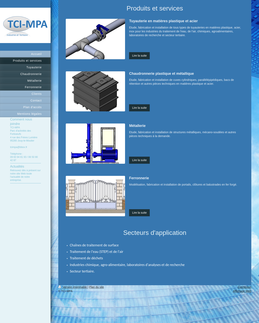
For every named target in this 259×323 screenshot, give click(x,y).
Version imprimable (73, 287)
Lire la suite (139, 55)
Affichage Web (242, 291)
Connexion (244, 287)
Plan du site (96, 287)
